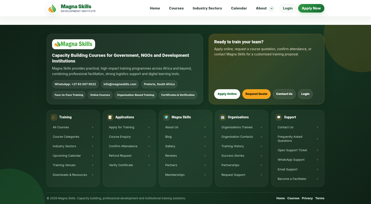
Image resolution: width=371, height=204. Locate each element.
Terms (319, 198)
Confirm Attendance (123, 146)
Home (155, 8)
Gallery (170, 146)
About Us (171, 127)
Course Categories (66, 136)
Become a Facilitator (292, 179)
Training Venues (64, 165)
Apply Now (311, 8)
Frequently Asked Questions (290, 138)
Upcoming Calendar (67, 155)
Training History (232, 146)
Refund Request (120, 155)
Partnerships (230, 165)
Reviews (171, 155)
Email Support (287, 169)
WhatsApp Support (291, 159)
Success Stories (232, 155)
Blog (168, 136)
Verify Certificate (121, 165)
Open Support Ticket (292, 150)
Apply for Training (121, 127)
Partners (171, 165)
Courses (176, 8)
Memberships (175, 175)
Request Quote (257, 94)
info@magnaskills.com (120, 84)
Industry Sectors (207, 8)
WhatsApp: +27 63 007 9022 (75, 84)
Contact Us (284, 94)
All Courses (61, 127)
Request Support (233, 175)
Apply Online (227, 94)
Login (288, 8)
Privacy (307, 198)
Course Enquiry (120, 136)
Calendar (239, 8)
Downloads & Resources (70, 175)
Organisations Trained (236, 127)
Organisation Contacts (237, 136)
